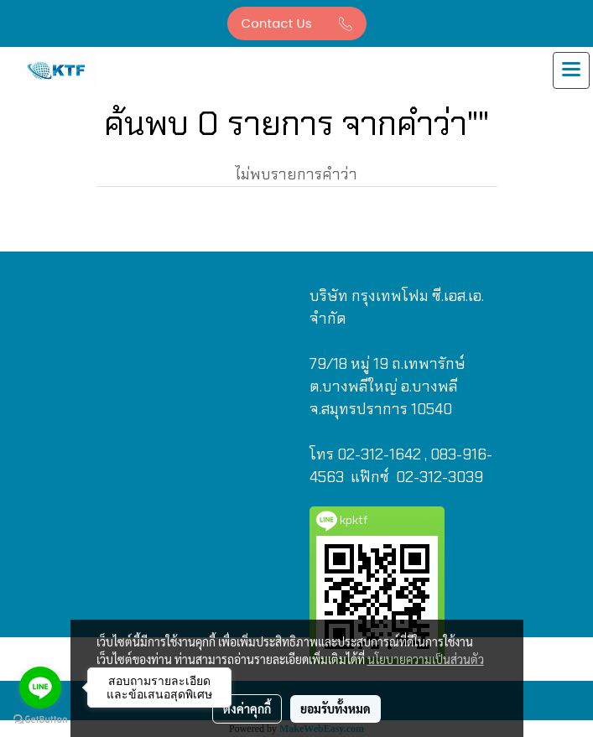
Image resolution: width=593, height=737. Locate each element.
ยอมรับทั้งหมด (335, 708)
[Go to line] (40, 687)
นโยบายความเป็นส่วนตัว (425, 659)
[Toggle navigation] (571, 70)
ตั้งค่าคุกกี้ (247, 708)
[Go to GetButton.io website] (40, 719)
